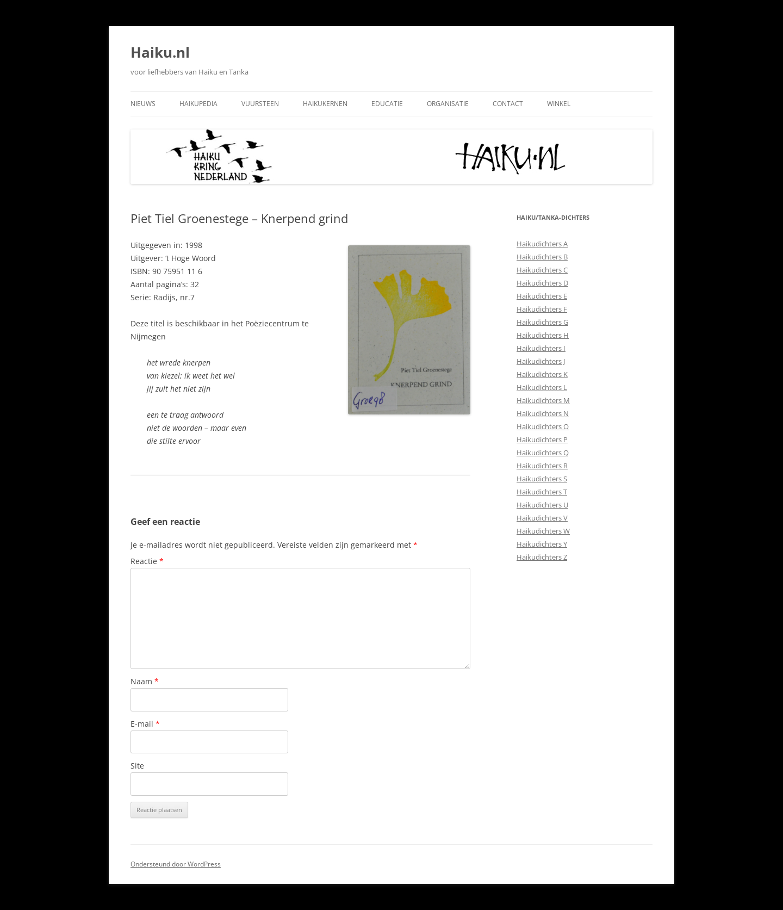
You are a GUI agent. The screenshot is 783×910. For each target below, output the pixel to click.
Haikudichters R (542, 466)
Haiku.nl (160, 52)
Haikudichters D (542, 283)
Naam (144, 681)
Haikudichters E (542, 296)
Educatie (387, 103)
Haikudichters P (542, 439)
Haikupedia (198, 103)
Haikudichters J (541, 361)
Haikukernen (325, 103)
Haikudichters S (542, 479)
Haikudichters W (543, 531)
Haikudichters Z (542, 557)
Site (137, 765)
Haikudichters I (541, 348)
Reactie (147, 561)
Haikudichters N (543, 413)
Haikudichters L (542, 387)
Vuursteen (260, 103)
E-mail (145, 724)
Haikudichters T (542, 492)
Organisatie (448, 103)
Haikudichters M (543, 400)
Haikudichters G (542, 322)
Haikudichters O (543, 426)
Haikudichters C (542, 270)
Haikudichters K (542, 374)
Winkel (558, 103)
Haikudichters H (543, 335)
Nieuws (143, 103)
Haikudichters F (542, 309)
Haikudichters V (542, 518)
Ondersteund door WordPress (175, 864)
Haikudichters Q (543, 452)
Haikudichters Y (542, 544)
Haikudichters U (542, 505)
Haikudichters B (542, 257)
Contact (508, 103)
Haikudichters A (542, 244)
